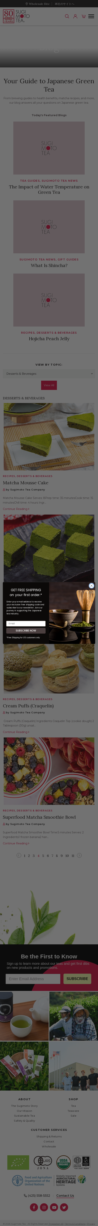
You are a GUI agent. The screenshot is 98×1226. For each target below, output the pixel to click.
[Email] (26, 623)
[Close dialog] (91, 585)
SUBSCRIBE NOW (26, 630)
